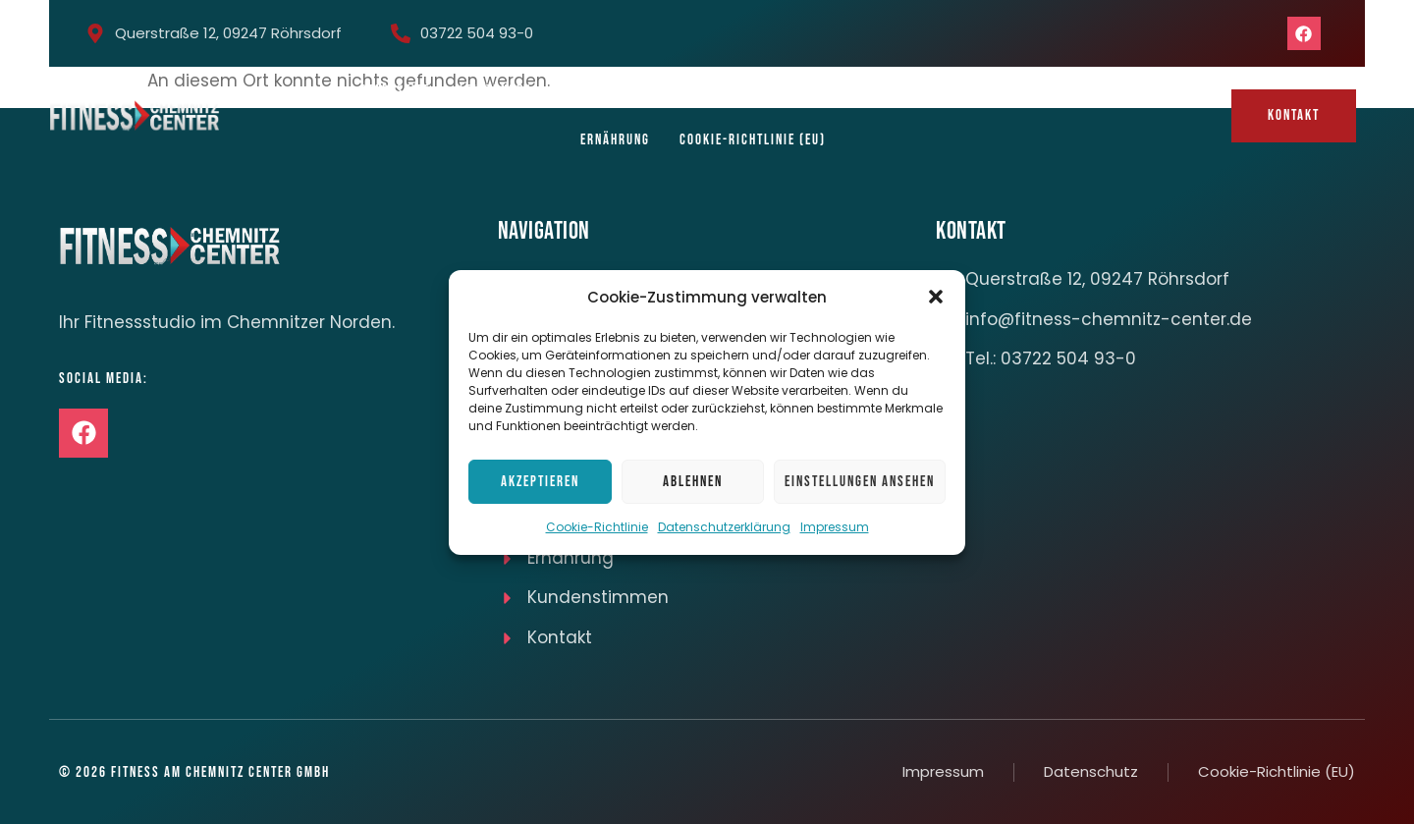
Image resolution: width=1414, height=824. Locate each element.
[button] (936, 296)
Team (667, 91)
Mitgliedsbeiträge (891, 91)
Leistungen (495, 91)
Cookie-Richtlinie (597, 527)
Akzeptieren (540, 481)
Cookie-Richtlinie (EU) (753, 140)
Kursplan (592, 91)
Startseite (395, 91)
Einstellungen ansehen (860, 481)
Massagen (1013, 91)
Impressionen (757, 91)
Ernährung (615, 140)
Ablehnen (693, 481)
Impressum (834, 527)
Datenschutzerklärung (724, 527)
